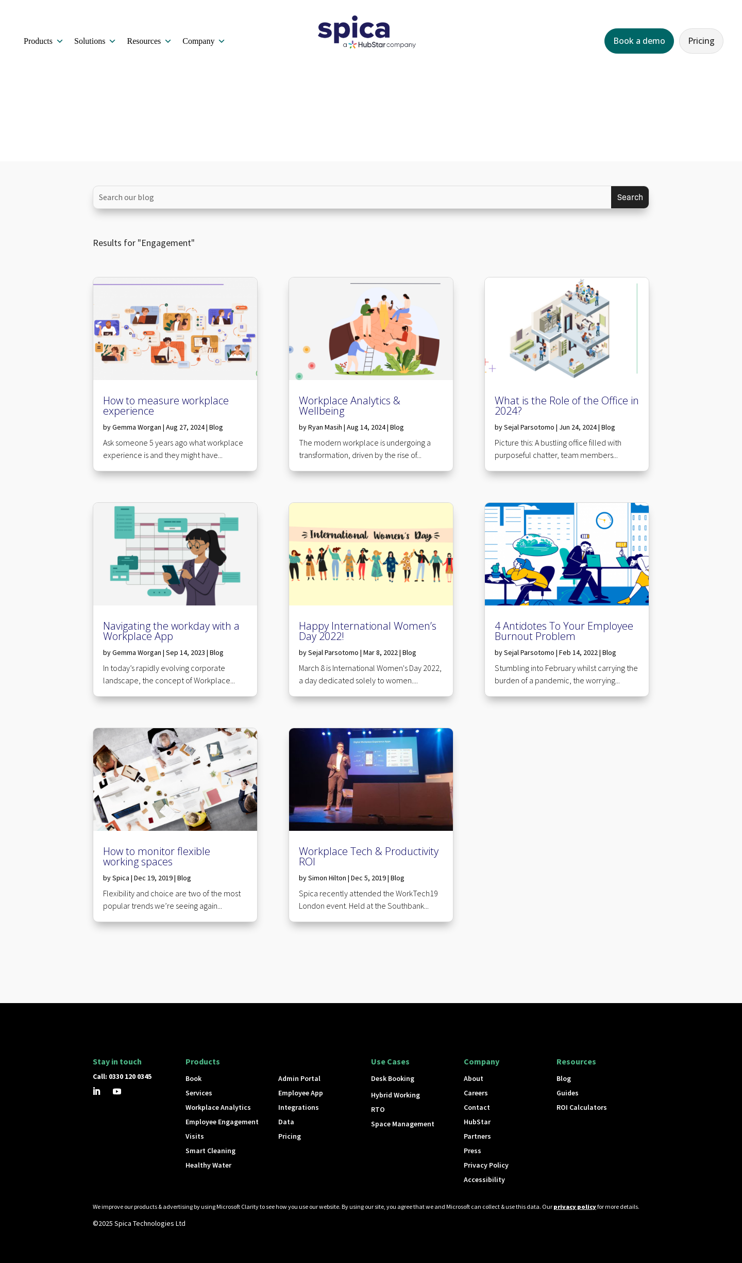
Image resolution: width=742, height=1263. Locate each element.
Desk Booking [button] (392, 1078)
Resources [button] (149, 41)
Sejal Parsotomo (333, 652)
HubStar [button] (477, 1121)
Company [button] (204, 41)
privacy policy (574, 1206)
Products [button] (44, 41)
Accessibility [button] (484, 1179)
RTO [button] (378, 1109)
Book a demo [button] (639, 40)
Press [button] (472, 1150)
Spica (120, 877)
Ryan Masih (325, 427)
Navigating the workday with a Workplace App (171, 631)
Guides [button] (567, 1092)
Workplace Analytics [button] (218, 1107)
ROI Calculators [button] (581, 1107)
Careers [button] (476, 1092)
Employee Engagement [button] (222, 1121)
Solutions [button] (95, 41)
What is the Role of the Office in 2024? (567, 405)
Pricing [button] (701, 40)
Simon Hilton (327, 877)
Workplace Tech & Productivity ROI (369, 856)
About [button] (473, 1078)
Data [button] (286, 1121)
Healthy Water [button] (208, 1165)
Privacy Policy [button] (486, 1165)
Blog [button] (563, 1078)
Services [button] (198, 1092)
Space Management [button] (402, 1123)
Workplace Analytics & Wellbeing (349, 405)
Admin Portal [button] (299, 1078)
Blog (216, 427)
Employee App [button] (300, 1092)
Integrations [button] (298, 1107)
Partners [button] (477, 1136)
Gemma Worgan (136, 427)
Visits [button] (194, 1136)
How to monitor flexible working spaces (156, 856)
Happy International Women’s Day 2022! (367, 631)
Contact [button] (477, 1107)
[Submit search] (630, 197)
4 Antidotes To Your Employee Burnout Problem (564, 631)
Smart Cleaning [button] (210, 1150)
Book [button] (193, 1078)
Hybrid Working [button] (395, 1095)
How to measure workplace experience (166, 405)
